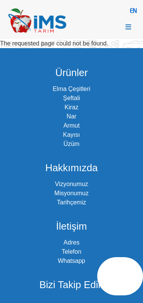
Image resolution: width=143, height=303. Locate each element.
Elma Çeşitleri (71, 89)
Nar (72, 116)
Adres (72, 242)
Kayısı (71, 134)
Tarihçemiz (71, 202)
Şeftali (71, 98)
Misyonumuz (72, 193)
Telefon (72, 251)
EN (133, 10)
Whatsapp (71, 261)
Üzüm (72, 144)
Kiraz (71, 107)
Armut (71, 125)
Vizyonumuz (71, 184)
